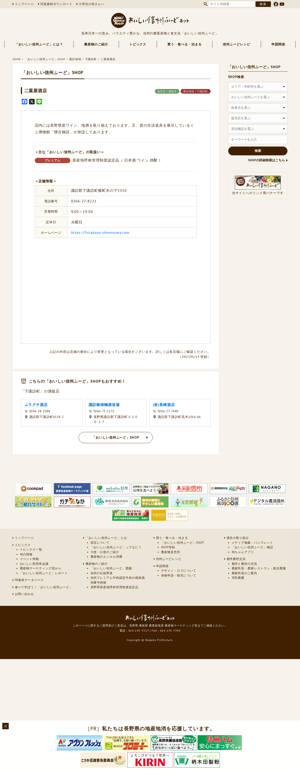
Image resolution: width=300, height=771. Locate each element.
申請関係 (278, 44)
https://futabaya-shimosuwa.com (100, 232)
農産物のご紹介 (96, 44)
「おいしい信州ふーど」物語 (252, 561)
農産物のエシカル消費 (107, 570)
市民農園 (238, 591)
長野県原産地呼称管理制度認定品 (114, 601)
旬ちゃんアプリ (243, 565)
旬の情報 (26, 568)
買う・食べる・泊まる (184, 44)
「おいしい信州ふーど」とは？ (39, 44)
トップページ (24, 4)
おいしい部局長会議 (34, 577)
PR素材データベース (29, 594)
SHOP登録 (168, 561)
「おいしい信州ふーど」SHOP (45, 59)
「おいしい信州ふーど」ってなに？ (116, 561)
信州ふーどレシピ (236, 44)
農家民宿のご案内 (244, 586)
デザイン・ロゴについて (178, 584)
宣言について (100, 556)
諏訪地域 (75, 59)
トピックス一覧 (31, 563)
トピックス (137, 44)
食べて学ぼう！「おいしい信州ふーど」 (43, 600)
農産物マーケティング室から (40, 582)
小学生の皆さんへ (92, 4)
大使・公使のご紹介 (105, 565)
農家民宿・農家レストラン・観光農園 (259, 582)
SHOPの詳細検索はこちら (266, 160)
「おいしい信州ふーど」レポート (44, 586)
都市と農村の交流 (244, 577)
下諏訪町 (91, 59)
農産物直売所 (170, 565)
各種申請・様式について (178, 589)
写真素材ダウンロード (56, 4)
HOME (17, 59)
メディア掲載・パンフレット (252, 556)
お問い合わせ (24, 608)
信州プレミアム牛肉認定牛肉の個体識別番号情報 (118, 593)
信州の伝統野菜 (102, 586)
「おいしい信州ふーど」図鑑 (111, 582)
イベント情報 (29, 572)
